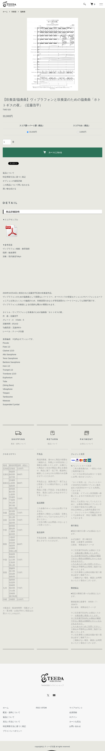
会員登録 (73, 712)
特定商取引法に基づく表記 (14, 177)
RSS (38, 708)
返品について (8, 173)
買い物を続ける (9, 189)
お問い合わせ (75, 726)
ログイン (73, 717)
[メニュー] (101, 4)
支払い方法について (11, 722)
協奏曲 (22, 12)
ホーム (5, 12)
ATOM (44, 708)
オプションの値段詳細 (12, 181)
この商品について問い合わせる (16, 185)
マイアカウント (75, 708)
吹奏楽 (13, 12)
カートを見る (75, 722)
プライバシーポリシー (12, 731)
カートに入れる (52, 152)
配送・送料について (11, 712)
